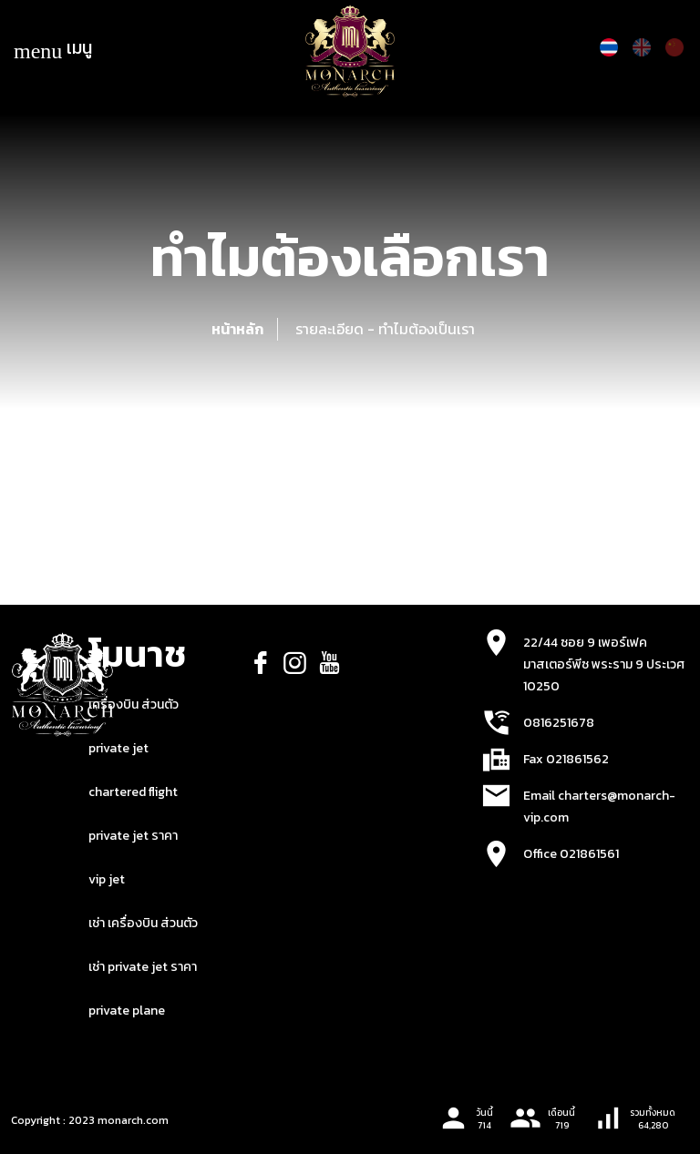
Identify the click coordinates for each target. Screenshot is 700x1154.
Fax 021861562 (566, 759)
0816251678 (558, 722)
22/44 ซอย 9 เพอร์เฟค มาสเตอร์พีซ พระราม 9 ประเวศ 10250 (604, 664)
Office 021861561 (571, 853)
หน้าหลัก (237, 329)
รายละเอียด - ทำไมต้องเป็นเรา (385, 329)
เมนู (53, 49)
